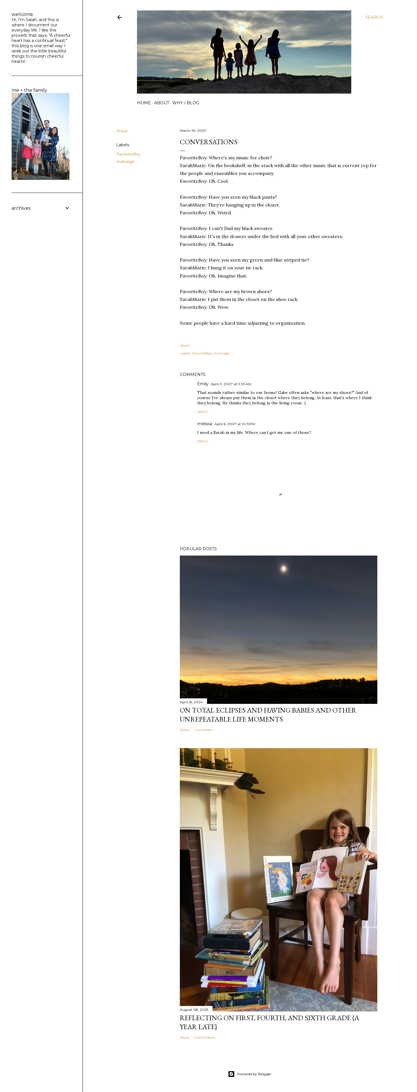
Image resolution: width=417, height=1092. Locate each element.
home (144, 102)
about (161, 102)
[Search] (374, 17)
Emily (203, 383)
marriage (125, 161)
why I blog (185, 102)
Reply (203, 412)
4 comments (204, 1037)
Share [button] (122, 131)
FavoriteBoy (128, 154)
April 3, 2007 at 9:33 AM (231, 384)
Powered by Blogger (249, 1074)
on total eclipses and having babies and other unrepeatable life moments (268, 715)
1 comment (203, 730)
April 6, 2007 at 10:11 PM (235, 424)
